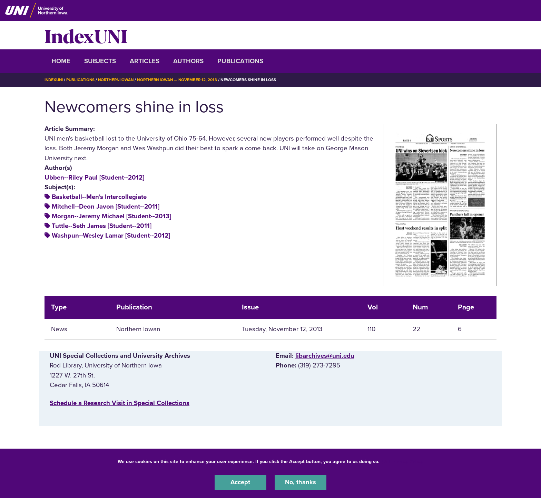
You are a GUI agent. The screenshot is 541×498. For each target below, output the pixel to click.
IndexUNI (86, 35)
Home (60, 61)
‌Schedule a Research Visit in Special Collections (119, 403)
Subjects (100, 61)
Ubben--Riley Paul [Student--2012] (94, 177)
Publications (240, 61)
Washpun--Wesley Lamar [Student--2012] (111, 235)
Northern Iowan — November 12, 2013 (182, 79)
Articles (144, 61)
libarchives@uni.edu (324, 356)
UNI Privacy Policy (402, 461)
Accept (240, 482)
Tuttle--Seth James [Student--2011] (101, 226)
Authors (188, 61)
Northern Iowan (118, 79)
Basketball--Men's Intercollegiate (99, 197)
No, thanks (300, 482)
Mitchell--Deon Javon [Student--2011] (105, 206)
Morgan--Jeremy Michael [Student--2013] (111, 216)
